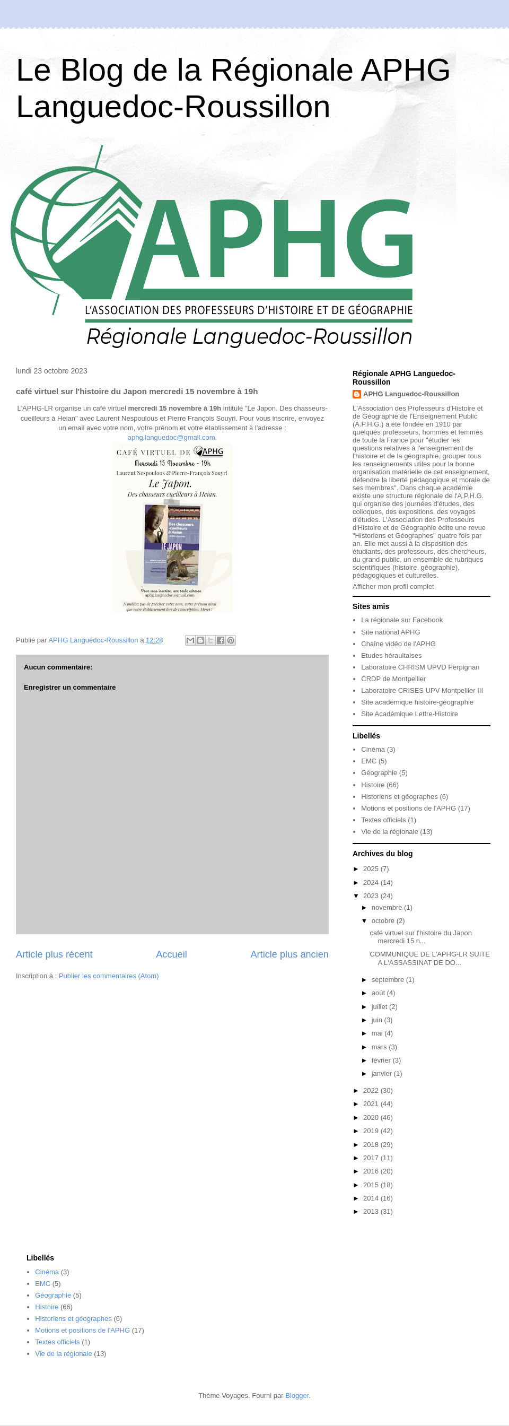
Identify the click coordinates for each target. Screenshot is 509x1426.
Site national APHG (390, 632)
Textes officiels (383, 820)
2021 (372, 1104)
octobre (384, 921)
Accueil (171, 954)
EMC (368, 761)
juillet (380, 1007)
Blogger (297, 1395)
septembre (389, 980)
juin (378, 1020)
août (379, 993)
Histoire (372, 785)
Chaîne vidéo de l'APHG (398, 644)
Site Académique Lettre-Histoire (409, 714)
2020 (372, 1117)
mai (378, 1033)
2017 (372, 1158)
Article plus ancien (289, 954)
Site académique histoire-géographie (417, 702)
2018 (372, 1145)
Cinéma (373, 749)
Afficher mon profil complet (393, 586)
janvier (383, 1073)
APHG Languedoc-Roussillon (411, 394)
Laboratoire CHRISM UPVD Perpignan (420, 667)
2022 (372, 1090)
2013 (372, 1211)
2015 (372, 1185)
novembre (388, 907)
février (382, 1060)
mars (380, 1047)
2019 (372, 1131)
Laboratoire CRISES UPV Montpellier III (422, 690)
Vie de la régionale (389, 832)
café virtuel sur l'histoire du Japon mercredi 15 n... (421, 937)
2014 (372, 1198)
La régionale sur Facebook (402, 620)
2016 (372, 1171)
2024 (372, 882)
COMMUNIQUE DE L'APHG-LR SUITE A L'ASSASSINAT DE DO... (429, 958)
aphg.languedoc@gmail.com (171, 437)
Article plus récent (54, 954)
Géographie (379, 773)
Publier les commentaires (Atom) (109, 976)
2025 (372, 869)
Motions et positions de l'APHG (408, 808)
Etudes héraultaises (391, 655)
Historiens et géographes (399, 797)
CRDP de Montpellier (393, 679)
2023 (372, 896)
